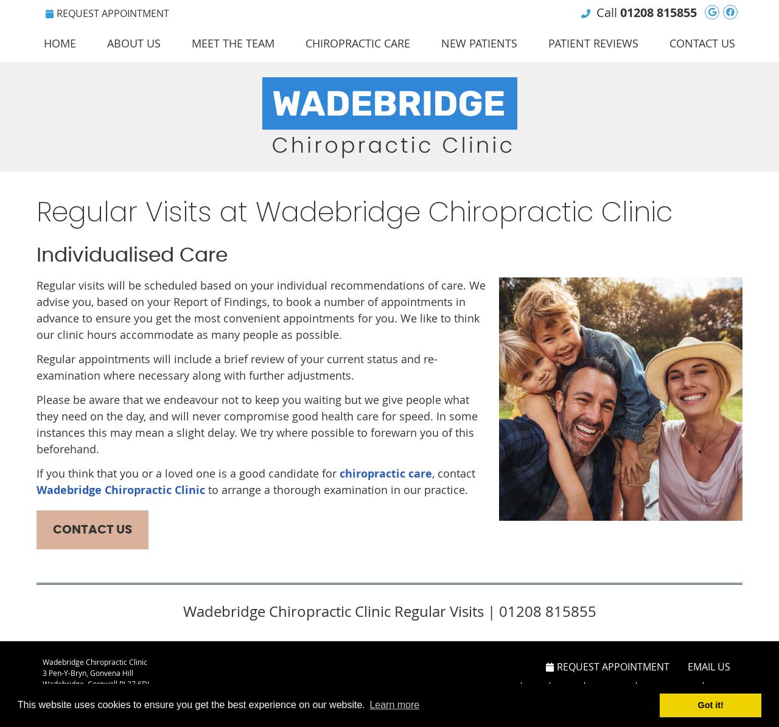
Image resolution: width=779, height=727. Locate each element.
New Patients (479, 43)
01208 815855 (658, 12)
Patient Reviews (593, 43)
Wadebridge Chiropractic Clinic (121, 490)
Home (60, 43)
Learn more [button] (394, 705)
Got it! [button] (711, 705)
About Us (134, 43)
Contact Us (702, 43)
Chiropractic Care (358, 43)
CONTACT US (92, 530)
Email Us (709, 666)
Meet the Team (233, 43)
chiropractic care (386, 473)
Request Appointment (107, 13)
